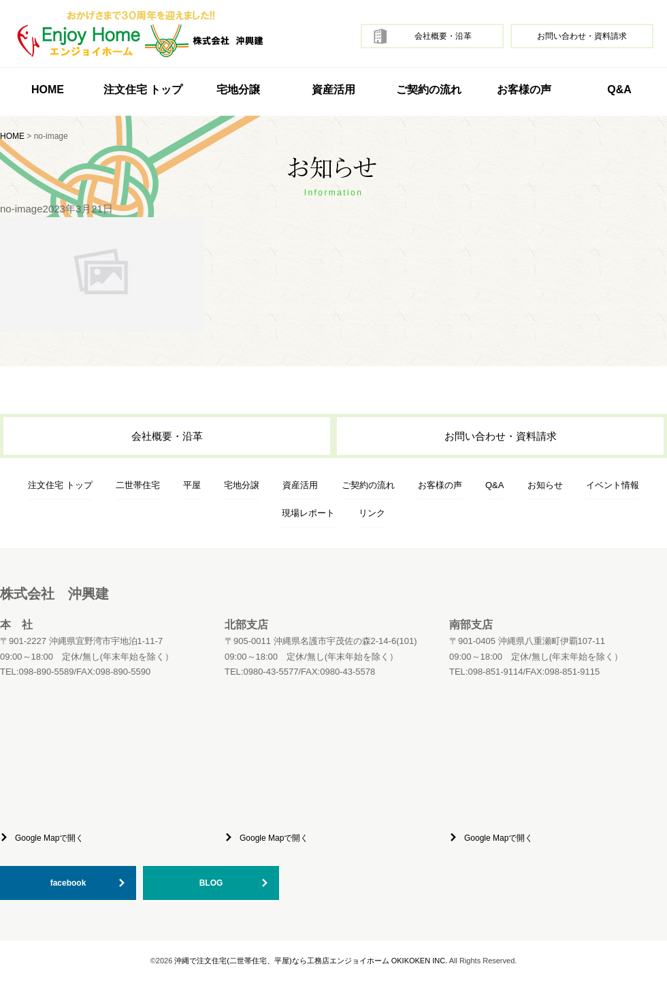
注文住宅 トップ (60, 485)
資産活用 (333, 89)
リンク (372, 513)
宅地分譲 (238, 89)
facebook (68, 883)
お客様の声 (524, 89)
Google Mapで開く (49, 838)
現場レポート (308, 513)
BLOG (211, 883)
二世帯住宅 (138, 485)
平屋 (192, 485)
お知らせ (545, 485)
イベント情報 (612, 485)
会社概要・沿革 (443, 36)
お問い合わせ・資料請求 (582, 36)
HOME (47, 89)
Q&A (619, 89)
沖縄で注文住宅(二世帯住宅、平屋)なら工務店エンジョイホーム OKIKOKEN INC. (310, 960)
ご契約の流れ (428, 89)
